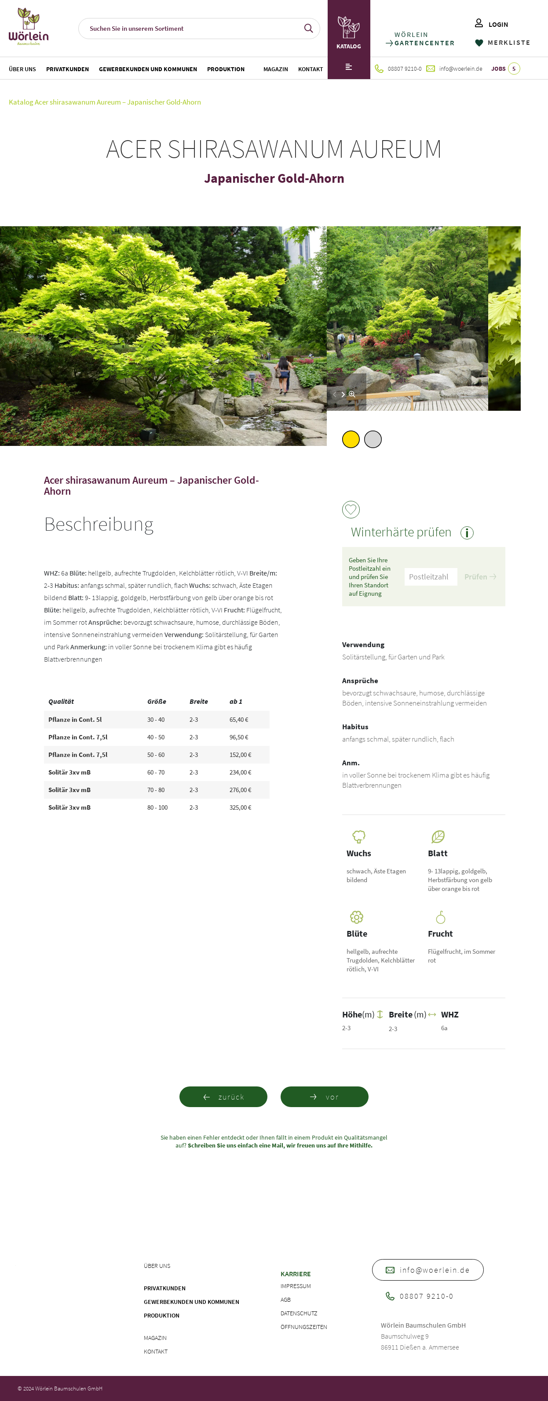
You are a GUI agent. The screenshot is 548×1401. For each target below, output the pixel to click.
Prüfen (480, 577)
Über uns (22, 69)
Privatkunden (67, 69)
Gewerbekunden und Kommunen (148, 69)
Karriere (296, 1273)
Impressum (296, 1286)
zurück (224, 1097)
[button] (343, 394)
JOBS (505, 68)
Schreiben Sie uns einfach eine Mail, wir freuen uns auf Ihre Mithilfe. (279, 1145)
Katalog (21, 102)
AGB (286, 1299)
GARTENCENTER (424, 43)
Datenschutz (299, 1313)
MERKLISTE (503, 42)
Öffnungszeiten (304, 1327)
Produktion (226, 69)
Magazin (275, 69)
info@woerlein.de (454, 68)
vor (324, 1097)
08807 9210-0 (398, 68)
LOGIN (491, 24)
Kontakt (310, 69)
